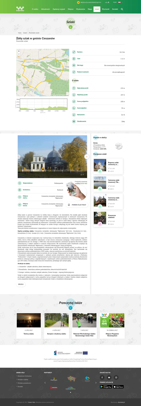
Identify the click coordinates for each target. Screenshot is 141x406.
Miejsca (69, 9)
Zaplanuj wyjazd (57, 9)
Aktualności (43, 9)
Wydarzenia (79, 9)
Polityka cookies (23, 379)
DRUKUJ (20, 284)
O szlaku (32, 9)
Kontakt (115, 9)
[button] (120, 2)
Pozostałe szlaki (34, 33)
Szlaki (96, 9)
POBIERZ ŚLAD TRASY (77, 205)
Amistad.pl (121, 402)
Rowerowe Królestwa (25, 376)
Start (19, 33)
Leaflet (52, 95)
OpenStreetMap (59, 95)
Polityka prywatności (24, 383)
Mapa (89, 9)
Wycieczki (105, 9)
